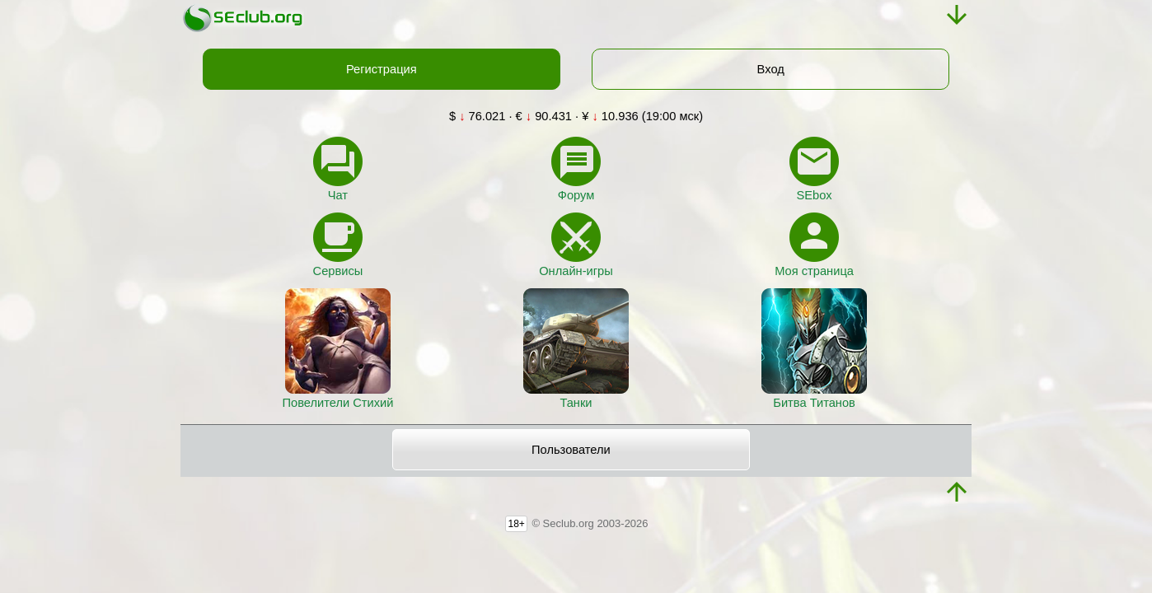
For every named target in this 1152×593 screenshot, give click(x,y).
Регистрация (381, 69)
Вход (770, 69)
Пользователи (571, 449)
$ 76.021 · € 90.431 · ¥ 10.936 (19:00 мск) (576, 116)
